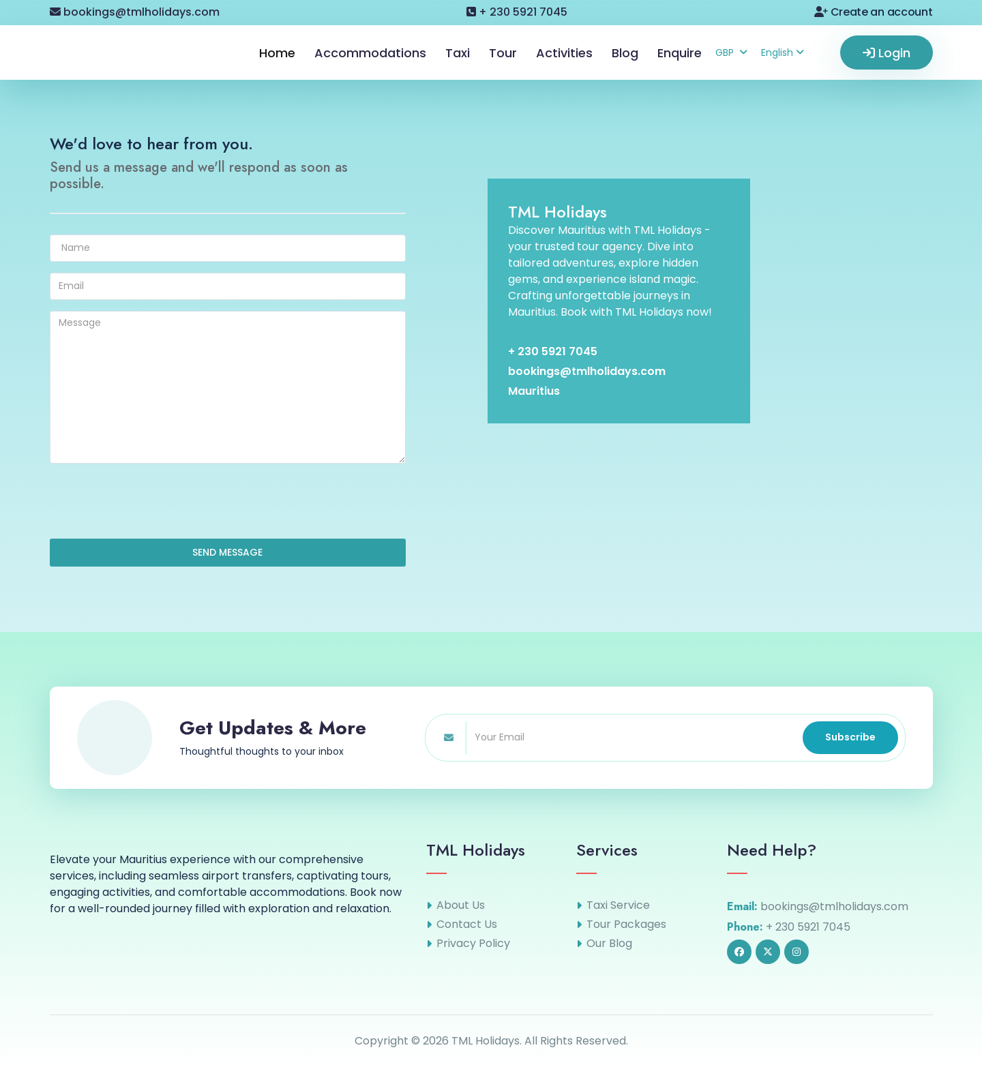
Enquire (679, 52)
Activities (564, 52)
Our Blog (609, 943)
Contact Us (466, 924)
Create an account (873, 12)
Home (277, 52)
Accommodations (370, 52)
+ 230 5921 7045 (516, 12)
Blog (625, 52)
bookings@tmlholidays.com (135, 12)
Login (886, 52)
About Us (460, 905)
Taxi (457, 52)
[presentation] (153, 501)
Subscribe (850, 737)
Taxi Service (618, 905)
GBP (731, 52)
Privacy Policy (473, 943)
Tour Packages (626, 924)
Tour (503, 52)
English (782, 52)
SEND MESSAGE (227, 552)
